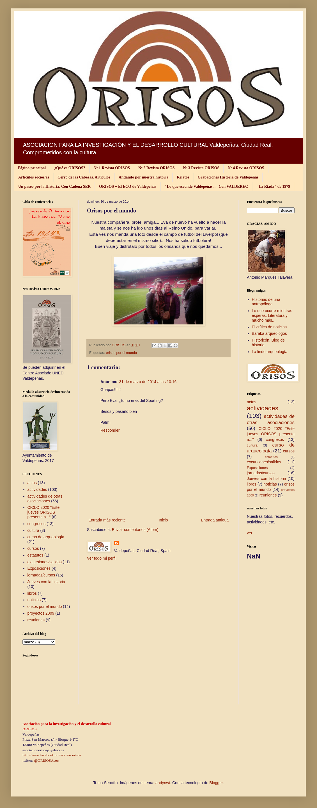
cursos (33, 548)
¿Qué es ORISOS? (69, 168)
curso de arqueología (46, 537)
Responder (110, 430)
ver (249, 533)
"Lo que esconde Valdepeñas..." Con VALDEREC (206, 186)
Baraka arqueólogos (269, 333)
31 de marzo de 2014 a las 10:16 (148, 381)
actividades (37, 489)
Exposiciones (39, 568)
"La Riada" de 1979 (273, 186)
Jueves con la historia (46, 582)
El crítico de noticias (269, 327)
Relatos (183, 177)
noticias (34, 600)
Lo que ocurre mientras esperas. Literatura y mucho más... (272, 315)
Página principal (32, 168)
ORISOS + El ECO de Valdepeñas (127, 186)
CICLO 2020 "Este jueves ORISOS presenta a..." (43, 512)
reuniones (36, 620)
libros (32, 593)
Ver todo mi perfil (101, 558)
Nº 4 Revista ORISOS (246, 168)
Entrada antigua (215, 520)
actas (32, 482)
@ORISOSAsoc (46, 760)
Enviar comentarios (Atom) (135, 529)
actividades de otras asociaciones (45, 498)
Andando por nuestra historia (144, 177)
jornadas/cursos (41, 575)
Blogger (215, 782)
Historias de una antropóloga (266, 301)
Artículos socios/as (33, 177)
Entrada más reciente (107, 520)
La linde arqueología (270, 351)
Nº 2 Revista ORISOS (156, 168)
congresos (36, 523)
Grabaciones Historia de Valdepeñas (227, 177)
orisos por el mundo (121, 353)
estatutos (35, 555)
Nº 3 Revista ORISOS (201, 168)
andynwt (162, 782)
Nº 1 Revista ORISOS (112, 168)
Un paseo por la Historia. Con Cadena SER (54, 186)
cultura (33, 530)
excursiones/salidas (44, 562)
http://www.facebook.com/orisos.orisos (51, 755)
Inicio (163, 520)
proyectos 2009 (40, 613)
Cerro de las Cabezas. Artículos (84, 177)
